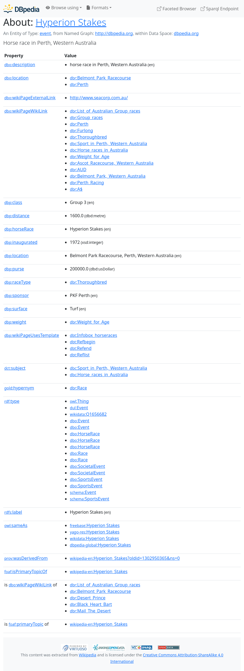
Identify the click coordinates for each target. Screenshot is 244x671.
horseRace (19, 229)
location (16, 78)
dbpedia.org (186, 33)
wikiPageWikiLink (25, 111)
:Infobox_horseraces (93, 335)
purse (14, 269)
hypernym (19, 388)
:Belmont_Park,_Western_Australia (107, 176)
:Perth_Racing (87, 183)
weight (15, 322)
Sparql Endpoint (220, 9)
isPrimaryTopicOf (25, 571)
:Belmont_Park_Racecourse (100, 78)
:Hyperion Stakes (95, 525)
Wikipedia (87, 654)
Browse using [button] (62, 8)
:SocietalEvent (87, 466)
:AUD (78, 169)
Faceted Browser (176, 9)
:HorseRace (85, 434)
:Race (78, 388)
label (13, 512)
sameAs (15, 525)
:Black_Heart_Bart (91, 604)
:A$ (76, 189)
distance (17, 216)
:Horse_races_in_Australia (99, 150)
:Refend (81, 348)
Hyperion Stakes (71, 21)
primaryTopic (26, 624)
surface (15, 309)
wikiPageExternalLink (30, 98)
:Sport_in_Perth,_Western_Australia (108, 143)
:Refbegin (82, 342)
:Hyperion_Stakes (99, 571)
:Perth (79, 84)
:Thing (79, 401)
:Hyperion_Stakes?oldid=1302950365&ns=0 (125, 558)
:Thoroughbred (88, 137)
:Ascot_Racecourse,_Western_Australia (112, 163)
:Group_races (86, 117)
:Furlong (81, 130)
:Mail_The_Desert (90, 611)
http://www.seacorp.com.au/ (99, 98)
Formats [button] (97, 8)
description (19, 65)
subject (14, 368)
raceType (17, 282)
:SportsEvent (86, 479)
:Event (79, 408)
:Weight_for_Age (89, 156)
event (45, 33)
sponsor (16, 295)
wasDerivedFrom (26, 558)
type (11, 401)
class (13, 202)
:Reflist (80, 355)
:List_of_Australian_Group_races (105, 111)
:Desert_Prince (87, 598)
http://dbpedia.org (114, 33)
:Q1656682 (88, 414)
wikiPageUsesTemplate (31, 335)
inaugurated (20, 242)
